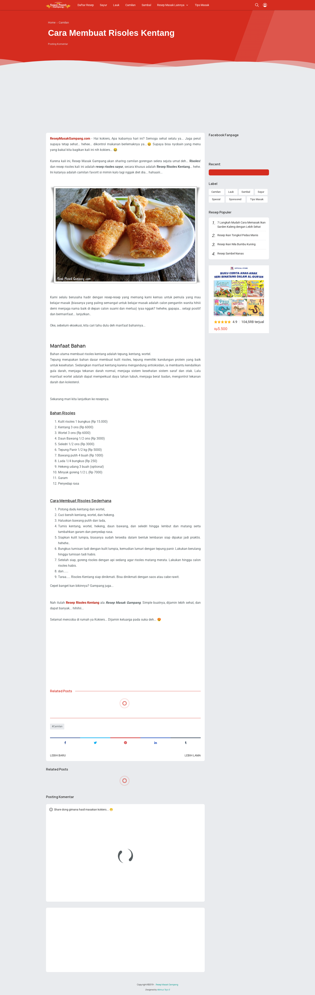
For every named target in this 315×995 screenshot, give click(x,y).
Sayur (103, 5)
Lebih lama (193, 755)
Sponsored (235, 199)
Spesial (216, 199)
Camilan (130, 5)
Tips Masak (202, 5)
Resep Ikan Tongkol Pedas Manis (237, 235)
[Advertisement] (157, 98)
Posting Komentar (58, 44)
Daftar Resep (86, 5)
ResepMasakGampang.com (70, 138)
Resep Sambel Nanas (230, 253)
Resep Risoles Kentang (82, 603)
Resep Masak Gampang (167, 984)
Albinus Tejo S (163, 989)
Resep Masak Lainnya (170, 5)
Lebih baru (58, 755)
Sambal (146, 5)
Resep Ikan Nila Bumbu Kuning (236, 244)
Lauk (116, 5)
